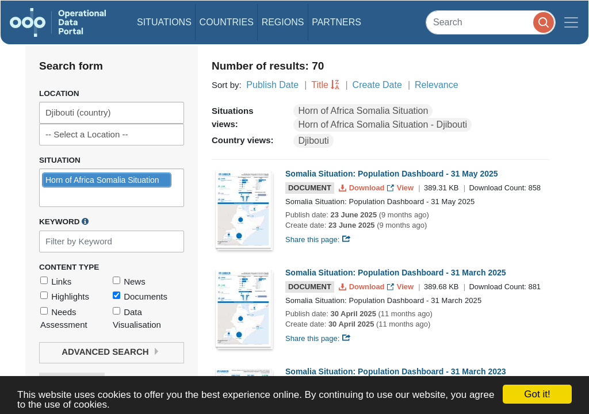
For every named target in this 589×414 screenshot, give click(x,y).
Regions (283, 22)
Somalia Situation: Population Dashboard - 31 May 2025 (391, 173)
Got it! (537, 394)
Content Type (69, 267)
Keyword (64, 221)
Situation (60, 160)
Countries (227, 22)
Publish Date (272, 85)
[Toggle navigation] (571, 22)
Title (319, 85)
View (401, 187)
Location (59, 93)
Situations (164, 22)
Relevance (436, 85)
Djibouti (313, 140)
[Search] (491, 22)
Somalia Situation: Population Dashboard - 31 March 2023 (395, 371)
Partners (336, 22)
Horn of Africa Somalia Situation (363, 111)
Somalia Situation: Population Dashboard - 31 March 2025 (395, 272)
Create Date (377, 85)
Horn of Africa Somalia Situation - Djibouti (382, 124)
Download (363, 187)
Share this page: (318, 239)
